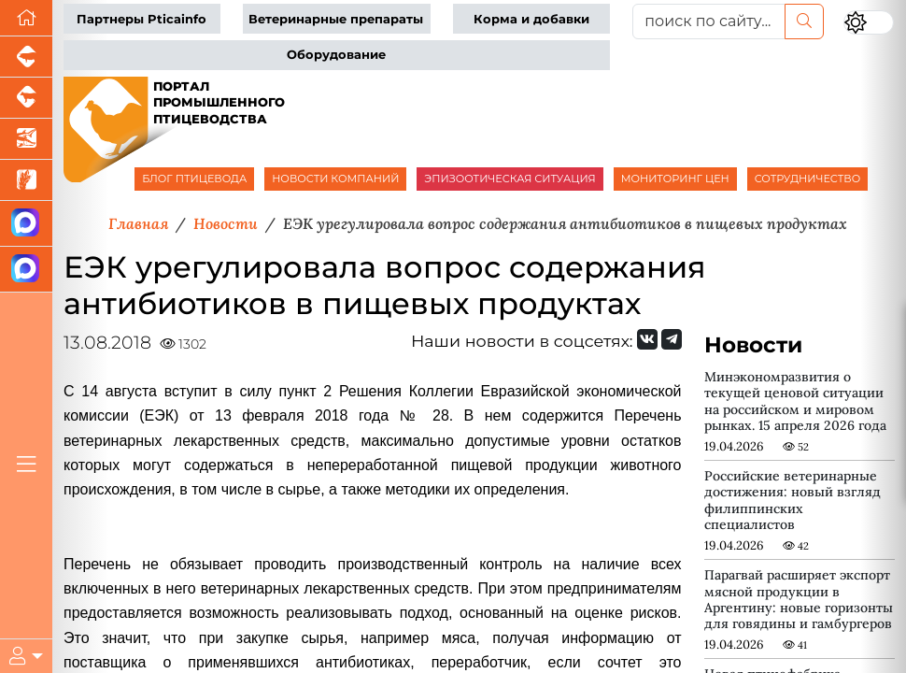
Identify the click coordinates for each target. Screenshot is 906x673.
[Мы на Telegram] (671, 339)
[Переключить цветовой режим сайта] (868, 23)
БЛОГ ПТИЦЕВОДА (194, 178)
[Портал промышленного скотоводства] (26, 98)
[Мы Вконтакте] (647, 339)
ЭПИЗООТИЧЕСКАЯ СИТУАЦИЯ (509, 178)
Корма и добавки (531, 19)
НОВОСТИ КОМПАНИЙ (335, 178)
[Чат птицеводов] (26, 270)
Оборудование (336, 55)
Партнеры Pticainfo (141, 19)
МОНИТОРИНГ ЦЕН (675, 178)
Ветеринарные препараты (335, 19)
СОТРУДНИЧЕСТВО (808, 178)
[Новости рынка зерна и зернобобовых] (26, 180)
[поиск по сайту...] (709, 21)
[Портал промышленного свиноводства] (26, 57)
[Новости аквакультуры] (26, 139)
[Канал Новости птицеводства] (26, 224)
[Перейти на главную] (26, 18)
